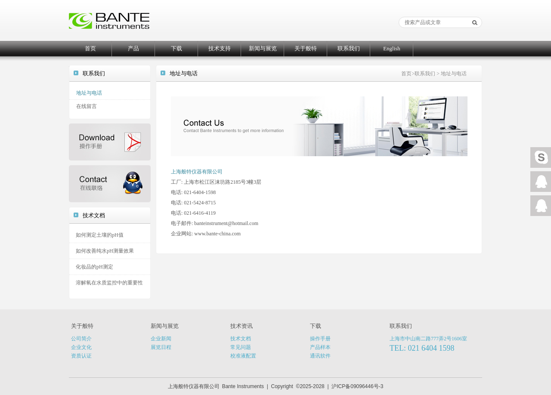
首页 (90, 48)
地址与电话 (89, 93)
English (391, 48)
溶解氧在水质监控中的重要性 (109, 283)
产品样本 (320, 347)
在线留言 (86, 106)
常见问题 (240, 347)
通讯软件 (320, 356)
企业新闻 (161, 339)
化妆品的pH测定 (94, 267)
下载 (176, 48)
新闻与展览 (263, 48)
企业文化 (81, 347)
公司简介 (81, 339)
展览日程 (161, 347)
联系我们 (348, 48)
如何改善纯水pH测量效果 (105, 251)
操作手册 (320, 339)
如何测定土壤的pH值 (100, 235)
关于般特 (305, 48)
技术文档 (240, 339)
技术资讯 (241, 326)
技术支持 (219, 48)
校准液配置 (243, 356)
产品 (133, 48)
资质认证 (81, 356)
